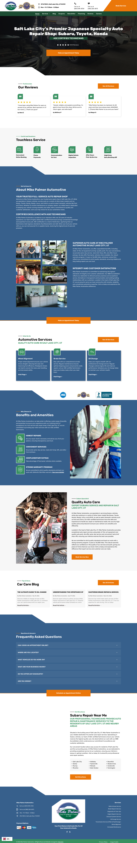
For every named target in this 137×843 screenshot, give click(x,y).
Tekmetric (60, 842)
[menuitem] (37, 13)
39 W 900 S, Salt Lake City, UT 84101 (53, 4)
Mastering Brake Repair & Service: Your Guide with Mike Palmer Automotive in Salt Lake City (101, 593)
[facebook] (67, 832)
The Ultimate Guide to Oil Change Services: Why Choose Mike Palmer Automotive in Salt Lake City (35, 593)
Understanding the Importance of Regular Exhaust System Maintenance (68, 593)
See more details (53, 472)
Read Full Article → (27, 605)
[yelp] (70, 832)
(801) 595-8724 (79, 8)
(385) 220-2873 (93, 8)
